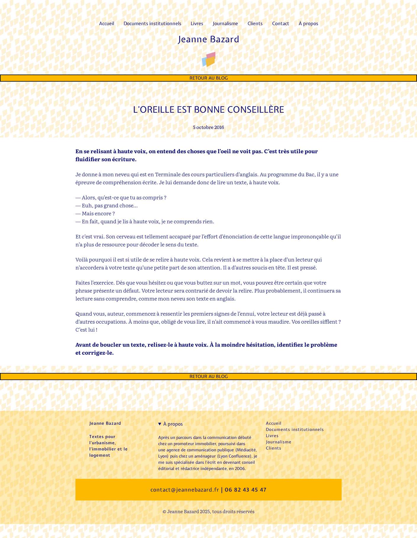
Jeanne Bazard (209, 39)
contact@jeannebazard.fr (185, 489)
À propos (173, 424)
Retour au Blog (209, 78)
